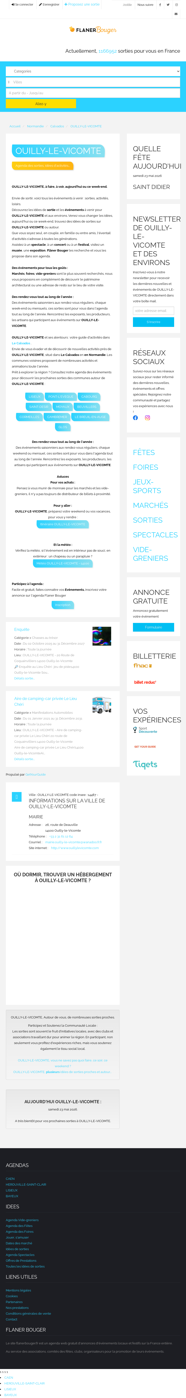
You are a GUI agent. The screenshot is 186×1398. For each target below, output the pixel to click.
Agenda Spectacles (20, 1255)
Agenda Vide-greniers (22, 1220)
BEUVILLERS (86, 407)
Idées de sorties (17, 1249)
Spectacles (155, 535)
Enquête (21, 629)
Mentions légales (18, 1290)
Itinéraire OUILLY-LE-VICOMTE (62, 524)
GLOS (63, 427)
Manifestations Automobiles (52, 712)
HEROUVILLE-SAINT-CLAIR (26, 1184)
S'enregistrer (49, 4)
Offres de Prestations (21, 1260)
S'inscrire (153, 322)
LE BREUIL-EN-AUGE (90, 417)
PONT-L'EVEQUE (60, 396)
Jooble (127, 5)
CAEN (10, 1179)
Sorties (148, 520)
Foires (145, 467)
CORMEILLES (29, 417)
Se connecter (22, 4)
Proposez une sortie (82, 4)
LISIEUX (34, 396)
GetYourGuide (35, 774)
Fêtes (144, 452)
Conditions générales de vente (28, 1313)
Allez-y (40, 104)
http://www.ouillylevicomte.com (75, 848)
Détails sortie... (24, 678)
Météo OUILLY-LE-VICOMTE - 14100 (63, 563)
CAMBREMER (57, 417)
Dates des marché (19, 1243)
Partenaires (14, 1302)
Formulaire (153, 627)
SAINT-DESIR (38, 407)
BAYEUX (12, 1196)
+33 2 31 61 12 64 (61, 836)
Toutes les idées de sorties (25, 1266)
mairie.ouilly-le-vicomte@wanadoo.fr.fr (73, 842)
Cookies (12, 1296)
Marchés (150, 505)
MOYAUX (62, 407)
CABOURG (89, 396)
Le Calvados (21, 343)
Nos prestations (17, 1308)
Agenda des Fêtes (19, 1226)
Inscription (62, 605)
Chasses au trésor (45, 638)
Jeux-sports (147, 486)
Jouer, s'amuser (17, 1237)
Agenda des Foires (19, 1231)
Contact (11, 1319)
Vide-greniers (150, 553)
